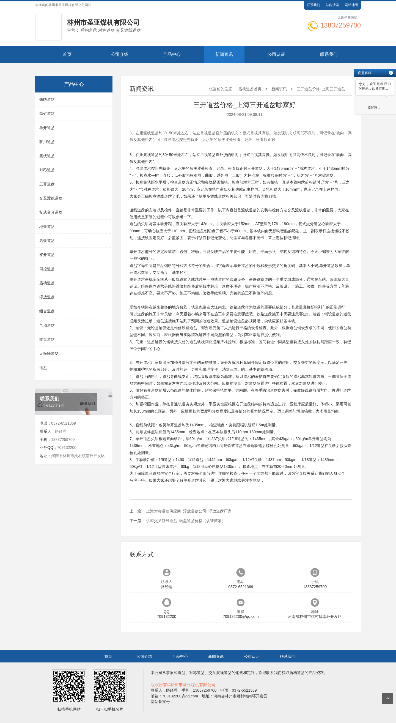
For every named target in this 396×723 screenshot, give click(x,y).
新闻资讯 (224, 54)
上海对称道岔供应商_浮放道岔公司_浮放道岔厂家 (189, 511)
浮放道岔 (47, 297)
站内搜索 (332, 5)
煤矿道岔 (47, 113)
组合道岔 (47, 311)
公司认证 (276, 54)
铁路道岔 (47, 99)
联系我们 (313, 5)
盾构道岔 (47, 283)
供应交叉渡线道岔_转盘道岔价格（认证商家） (186, 521)
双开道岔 (47, 254)
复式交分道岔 (50, 212)
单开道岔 (47, 127)
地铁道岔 (47, 226)
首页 (67, 54)
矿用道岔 (47, 142)
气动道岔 (47, 325)
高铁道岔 (47, 240)
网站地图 (351, 5)
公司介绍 (119, 54)
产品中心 (172, 54)
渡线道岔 (47, 156)
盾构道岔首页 (250, 89)
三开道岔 (47, 184)
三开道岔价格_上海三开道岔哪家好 (327, 89)
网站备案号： (162, 701)
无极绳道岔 (49, 353)
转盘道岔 (47, 339)
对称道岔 (47, 170)
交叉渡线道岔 (50, 198)
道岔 (43, 367)
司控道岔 (47, 269)
